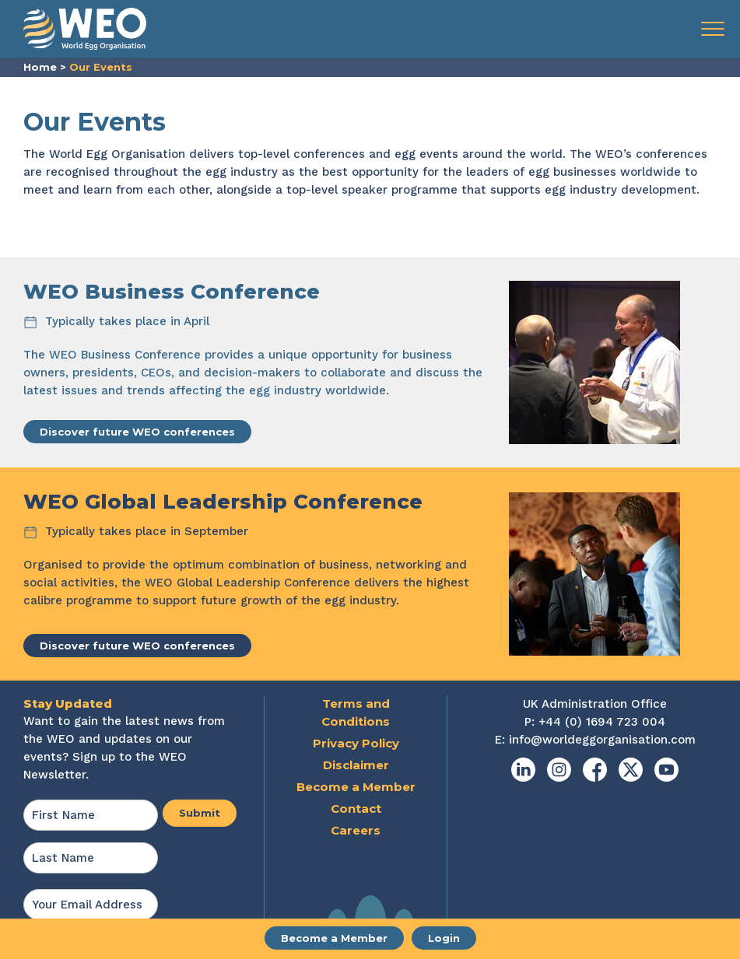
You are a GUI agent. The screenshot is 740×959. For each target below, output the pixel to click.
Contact (356, 808)
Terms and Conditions (355, 712)
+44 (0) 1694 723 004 (601, 722)
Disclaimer (356, 765)
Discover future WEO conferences (137, 431)
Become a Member (334, 938)
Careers (356, 830)
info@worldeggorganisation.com (602, 740)
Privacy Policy (356, 743)
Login (444, 938)
